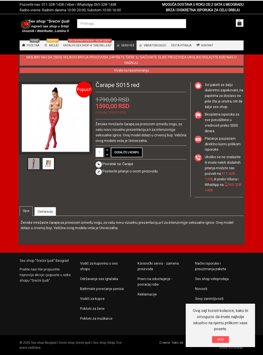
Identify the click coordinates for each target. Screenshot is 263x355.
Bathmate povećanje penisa (102, 289)
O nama (164, 342)
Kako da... (178, 342)
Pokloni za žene (92, 308)
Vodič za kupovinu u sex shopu (99, 266)
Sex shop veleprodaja (212, 279)
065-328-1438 (105, 4)
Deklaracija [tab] (45, 211)
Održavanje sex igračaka (99, 279)
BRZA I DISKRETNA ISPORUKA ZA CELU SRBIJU (203, 10)
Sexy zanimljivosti (209, 299)
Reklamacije (147, 294)
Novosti (201, 289)
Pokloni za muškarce (96, 318)
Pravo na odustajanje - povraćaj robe (155, 281)
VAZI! (220, 340)
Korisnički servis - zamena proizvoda (158, 266)
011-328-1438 (53, 4)
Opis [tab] (26, 211)
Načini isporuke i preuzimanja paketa (210, 266)
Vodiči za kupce (92, 299)
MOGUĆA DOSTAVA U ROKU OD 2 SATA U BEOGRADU (203, 4)
